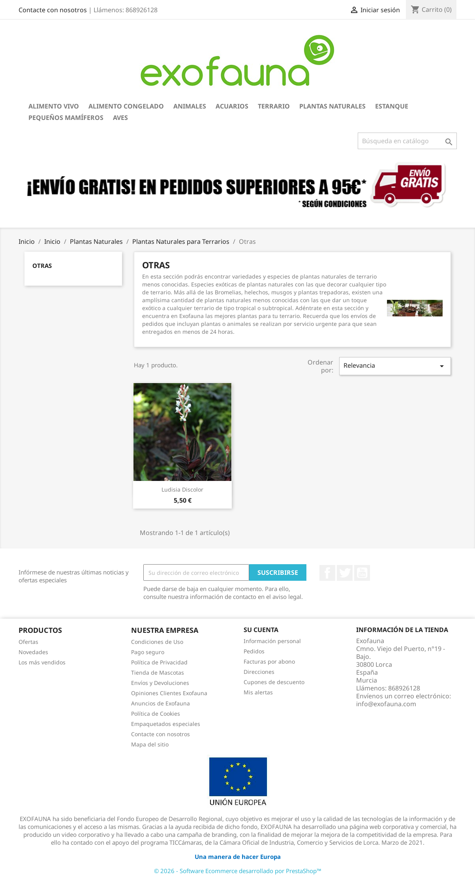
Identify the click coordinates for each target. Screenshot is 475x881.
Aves (120, 117)
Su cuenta (261, 629)
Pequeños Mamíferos (65, 117)
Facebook (327, 573)
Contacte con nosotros (53, 10)
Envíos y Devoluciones (160, 682)
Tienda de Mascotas (157, 672)
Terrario (274, 106)
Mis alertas (258, 692)
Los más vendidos (42, 662)
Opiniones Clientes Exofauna (169, 693)
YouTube (362, 573)
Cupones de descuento (274, 682)
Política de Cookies (155, 713)
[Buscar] (407, 141)
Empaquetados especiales (165, 724)
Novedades (33, 652)
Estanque (391, 106)
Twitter (345, 573)
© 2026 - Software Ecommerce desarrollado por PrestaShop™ (237, 871)
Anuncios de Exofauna (160, 703)
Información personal (272, 641)
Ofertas (28, 641)
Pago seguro (147, 652)
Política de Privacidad (159, 662)
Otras (42, 265)
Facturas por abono (269, 661)
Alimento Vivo (53, 106)
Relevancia (395, 366)
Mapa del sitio (150, 744)
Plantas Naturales (332, 106)
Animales (189, 106)
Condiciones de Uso (157, 641)
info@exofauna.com (386, 704)
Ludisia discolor (182, 489)
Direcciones (259, 671)
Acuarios (232, 106)
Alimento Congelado (126, 106)
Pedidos (254, 651)
